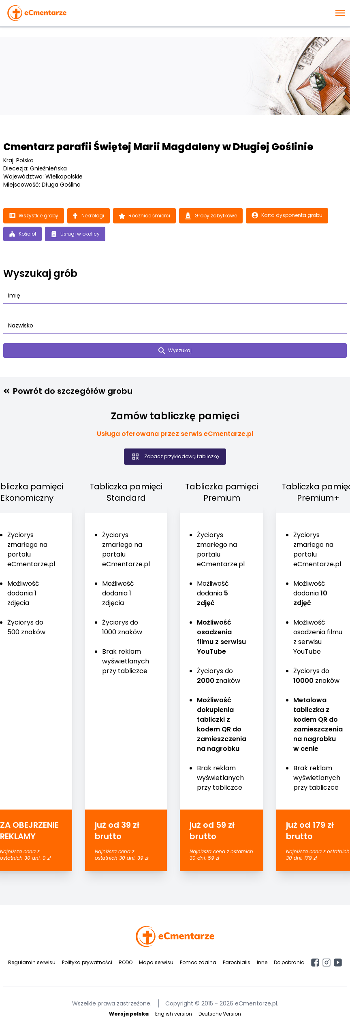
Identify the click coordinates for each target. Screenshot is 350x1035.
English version (173, 1013)
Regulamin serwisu (31, 962)
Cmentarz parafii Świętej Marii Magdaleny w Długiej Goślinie (158, 146)
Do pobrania (289, 962)
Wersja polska (129, 1013)
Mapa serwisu (156, 962)
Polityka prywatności (87, 962)
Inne (262, 962)
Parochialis (236, 962)
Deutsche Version (219, 1013)
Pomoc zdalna (198, 962)
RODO (125, 962)
